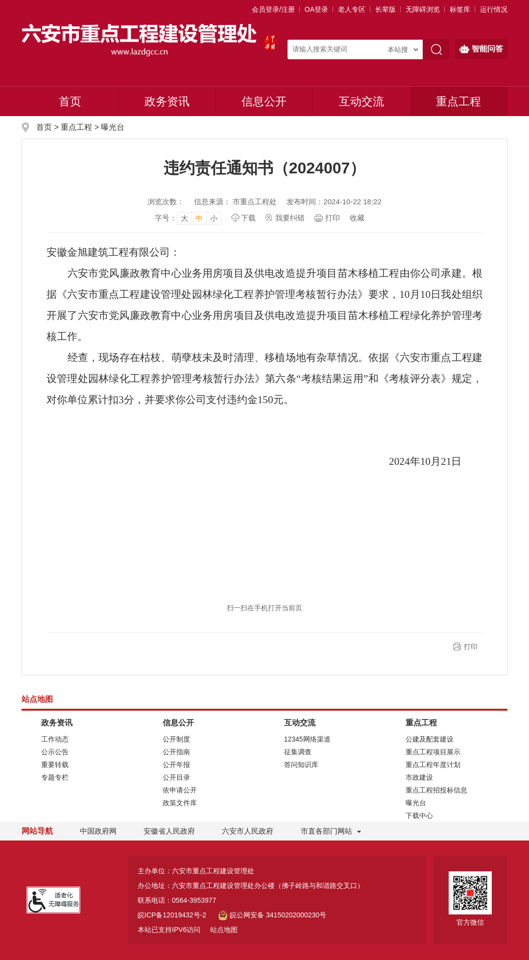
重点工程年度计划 (433, 764)
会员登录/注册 (273, 9)
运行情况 (493, 9)
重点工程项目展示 (433, 752)
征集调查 (298, 752)
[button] (385, 9)
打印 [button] (471, 646)
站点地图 (224, 930)
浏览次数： (165, 201)
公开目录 (176, 777)
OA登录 (316, 9)
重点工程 (458, 101)
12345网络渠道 (307, 739)
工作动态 (55, 739)
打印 (332, 218)
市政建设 (419, 777)
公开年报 (176, 764)
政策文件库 (180, 803)
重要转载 (55, 764)
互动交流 (361, 101)
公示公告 (55, 752)
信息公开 (264, 101)
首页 (70, 101)
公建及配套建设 (430, 739)
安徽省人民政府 (169, 831)
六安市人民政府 (247, 831)
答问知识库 (301, 764)
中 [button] (199, 218)
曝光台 (112, 127)
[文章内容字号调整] (188, 218)
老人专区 (351, 9)
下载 (248, 218)
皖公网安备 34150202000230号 (272, 915)
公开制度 (176, 739)
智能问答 (481, 49)
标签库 (460, 9)
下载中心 (419, 815)
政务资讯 (167, 101)
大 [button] (184, 218)
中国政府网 (98, 831)
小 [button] (213, 218)
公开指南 (176, 752)
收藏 (357, 218)
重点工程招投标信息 (436, 790)
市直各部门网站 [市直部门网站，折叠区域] (326, 831)
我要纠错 (290, 218)
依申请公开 (180, 790)
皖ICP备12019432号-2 (172, 915)
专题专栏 (55, 777)
